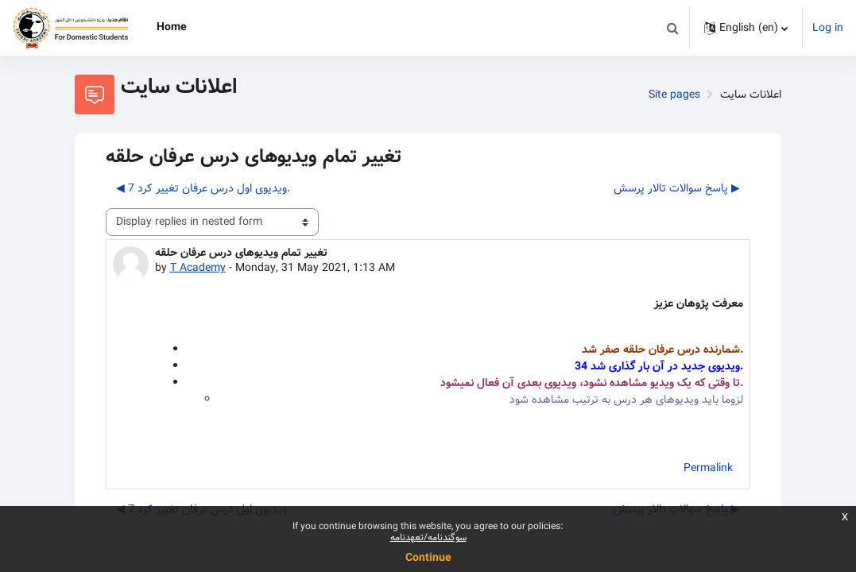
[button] (672, 28)
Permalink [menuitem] (708, 468)
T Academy (198, 267)
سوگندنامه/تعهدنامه (428, 537)
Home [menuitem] (172, 27)
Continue (428, 557)
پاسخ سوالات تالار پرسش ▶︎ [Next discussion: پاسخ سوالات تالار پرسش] (677, 188)
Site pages (674, 94)
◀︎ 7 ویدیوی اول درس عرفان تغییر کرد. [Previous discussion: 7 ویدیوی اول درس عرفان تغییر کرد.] (203, 188)
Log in (827, 28)
